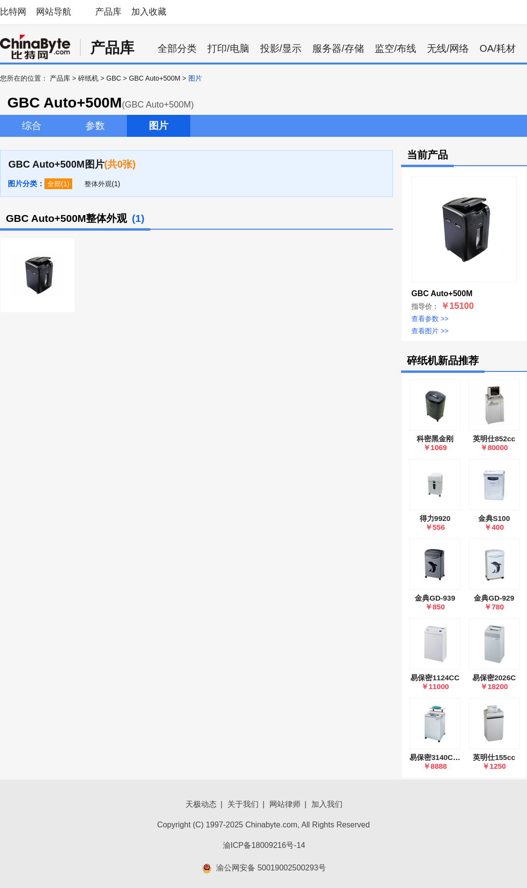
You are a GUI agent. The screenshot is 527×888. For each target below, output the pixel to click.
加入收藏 (148, 12)
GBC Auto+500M (154, 78)
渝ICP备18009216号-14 (264, 845)
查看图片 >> (429, 331)
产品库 (108, 12)
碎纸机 (88, 78)
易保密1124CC (434, 677)
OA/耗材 (498, 48)
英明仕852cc (494, 438)
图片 (158, 125)
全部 (54, 184)
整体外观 (98, 184)
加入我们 (327, 804)
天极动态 (201, 804)
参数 (95, 125)
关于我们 (243, 804)
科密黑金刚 (435, 438)
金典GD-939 (435, 598)
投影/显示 (281, 48)
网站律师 (285, 804)
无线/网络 (448, 48)
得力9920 (435, 518)
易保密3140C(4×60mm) (448, 757)
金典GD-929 (494, 598)
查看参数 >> (429, 319)
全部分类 (177, 48)
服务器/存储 (338, 48)
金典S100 (494, 518)
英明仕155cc (494, 757)
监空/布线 (396, 48)
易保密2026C (494, 677)
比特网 (13, 12)
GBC (113, 78)
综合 (31, 125)
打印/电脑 (228, 48)
